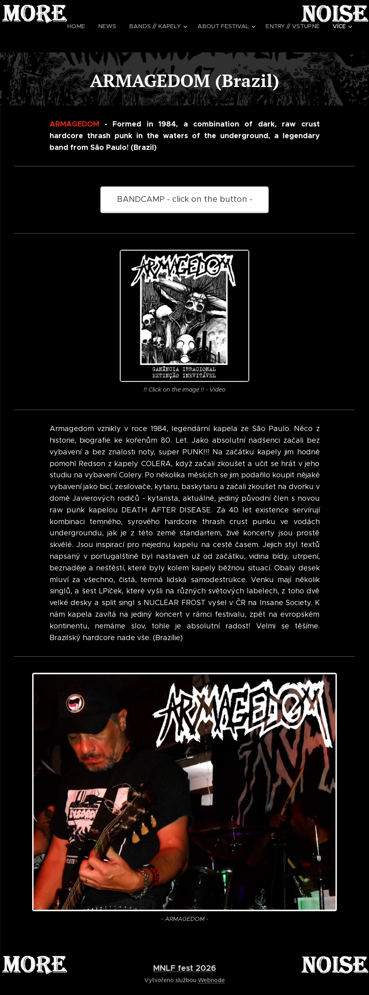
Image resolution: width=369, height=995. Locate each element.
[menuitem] (86, 26)
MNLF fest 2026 (184, 968)
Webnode (211, 980)
